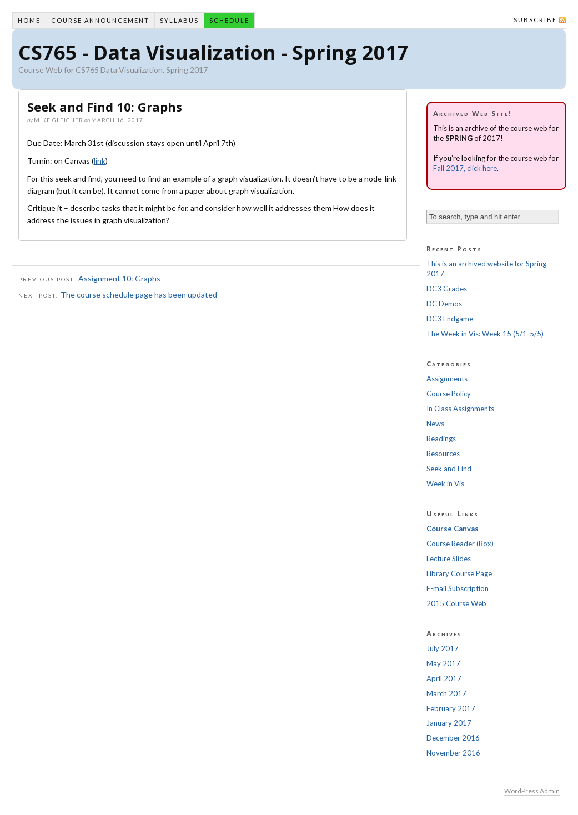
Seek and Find (448, 468)
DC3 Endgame (449, 318)
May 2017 (443, 663)
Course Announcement (100, 20)
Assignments (447, 378)
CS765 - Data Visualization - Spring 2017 (213, 52)
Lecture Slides (448, 558)
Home (29, 20)
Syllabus (179, 20)
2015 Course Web (456, 603)
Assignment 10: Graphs (119, 278)
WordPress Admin (532, 791)
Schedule (229, 20)
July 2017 (442, 648)
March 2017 (446, 693)
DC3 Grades (446, 288)
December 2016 (453, 737)
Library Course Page (459, 573)
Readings (441, 438)
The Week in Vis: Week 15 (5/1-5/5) (485, 333)
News (435, 423)
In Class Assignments (460, 408)
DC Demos (444, 303)
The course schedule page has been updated (139, 294)
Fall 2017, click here (465, 168)
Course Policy (448, 393)
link (99, 160)
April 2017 (443, 678)
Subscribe (535, 19)
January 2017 (448, 722)
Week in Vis (445, 483)
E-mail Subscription (457, 588)
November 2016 (453, 752)
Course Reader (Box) (460, 543)
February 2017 (450, 708)
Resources (443, 453)
